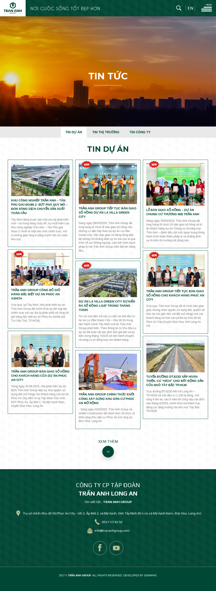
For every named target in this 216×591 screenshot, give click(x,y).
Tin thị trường (105, 132)
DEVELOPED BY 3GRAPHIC (140, 575)
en (190, 8)
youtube (116, 548)
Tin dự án (73, 132)
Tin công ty (140, 132)
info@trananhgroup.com (112, 530)
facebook (100, 548)
